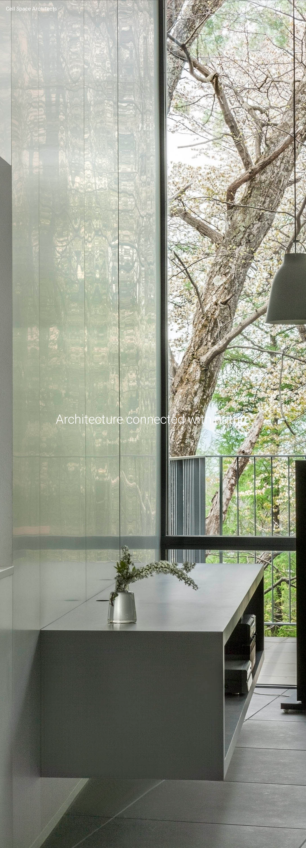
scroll (153, 832)
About (221, 8)
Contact (255, 8)
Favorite (237, 8)
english (296, 15)
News (271, 8)
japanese (288, 15)
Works (206, 8)
